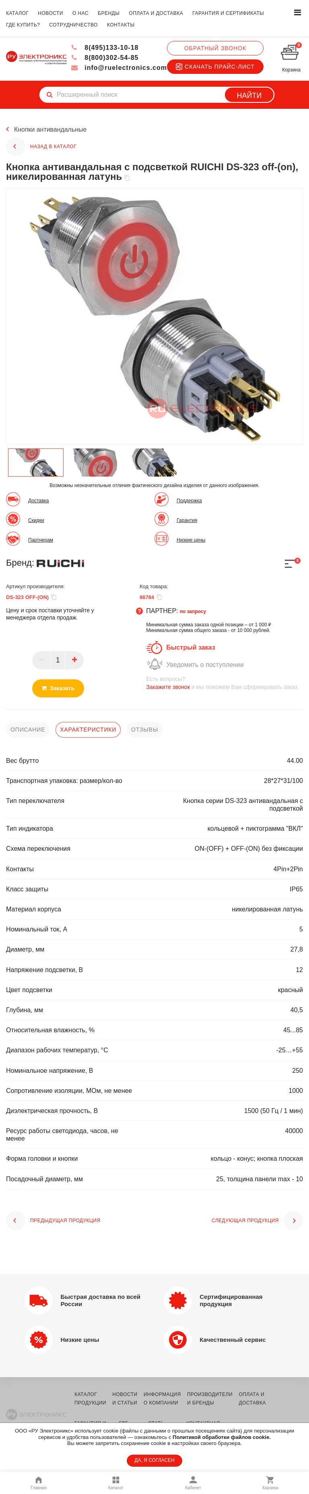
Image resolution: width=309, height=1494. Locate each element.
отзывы (144, 729)
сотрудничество (73, 25)
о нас (80, 13)
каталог (17, 13)
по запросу (193, 611)
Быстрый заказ (190, 647)
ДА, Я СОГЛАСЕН (154, 1460)
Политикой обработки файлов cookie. (222, 1437)
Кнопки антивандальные (50, 129)
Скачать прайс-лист (215, 66)
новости (50, 13)
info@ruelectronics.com (119, 67)
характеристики (88, 729)
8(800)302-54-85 (105, 57)
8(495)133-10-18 (105, 47)
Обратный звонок (215, 48)
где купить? (23, 25)
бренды (108, 13)
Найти (249, 96)
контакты (121, 25)
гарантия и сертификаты (228, 13)
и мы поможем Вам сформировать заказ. (224, 682)
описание (27, 729)
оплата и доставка (156, 13)
